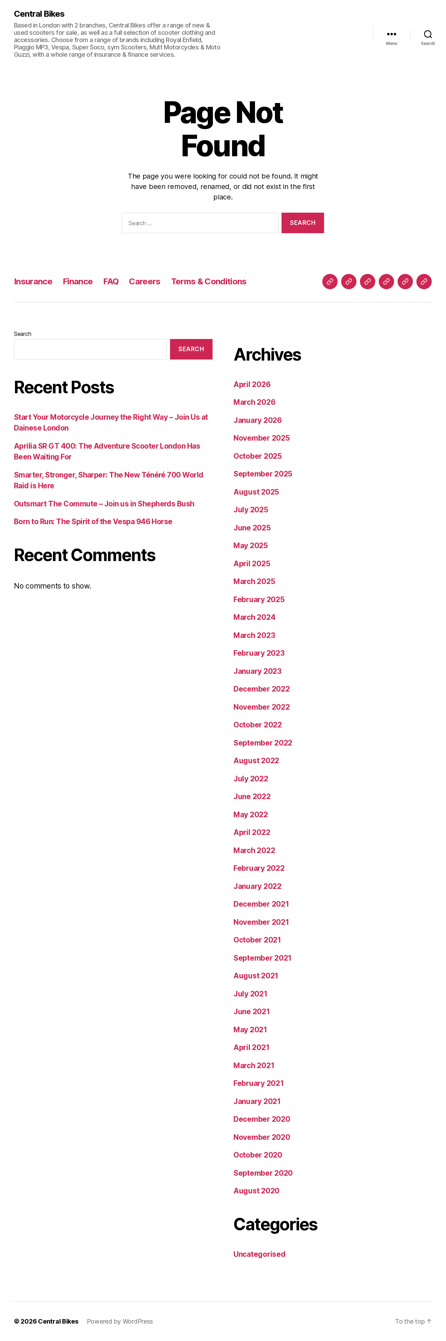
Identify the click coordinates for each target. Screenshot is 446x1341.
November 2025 (261, 438)
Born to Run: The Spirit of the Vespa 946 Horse (93, 521)
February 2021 (258, 1083)
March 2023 (254, 635)
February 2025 (259, 599)
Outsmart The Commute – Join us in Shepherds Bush (104, 503)
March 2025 (254, 581)
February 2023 (259, 653)
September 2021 (262, 958)
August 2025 (256, 492)
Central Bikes (39, 14)
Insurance (33, 281)
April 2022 (251, 832)
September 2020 (263, 1173)
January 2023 (257, 671)
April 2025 (251, 563)
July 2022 (250, 778)
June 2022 (252, 796)
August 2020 (256, 1190)
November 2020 (261, 1137)
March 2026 (254, 402)
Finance (78, 281)
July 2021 (250, 993)
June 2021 (251, 1011)
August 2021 (255, 975)
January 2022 (257, 886)
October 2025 (257, 456)
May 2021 (250, 1029)
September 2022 (262, 743)
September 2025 (262, 474)
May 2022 (250, 814)
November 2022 (261, 707)
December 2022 (261, 689)
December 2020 (261, 1119)
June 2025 (252, 527)
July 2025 (250, 509)
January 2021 (257, 1101)
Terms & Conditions (209, 281)
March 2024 (254, 617)
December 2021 (261, 904)
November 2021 (261, 922)
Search (22, 333)
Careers (144, 281)
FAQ (110, 281)
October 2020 (257, 1155)
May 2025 (250, 545)
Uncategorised (259, 1254)
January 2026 (257, 420)
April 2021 (251, 1047)
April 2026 (251, 384)
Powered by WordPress (120, 1321)
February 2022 (259, 868)
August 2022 (256, 760)
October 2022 (257, 724)
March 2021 (253, 1065)
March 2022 (254, 850)
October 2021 (257, 940)
